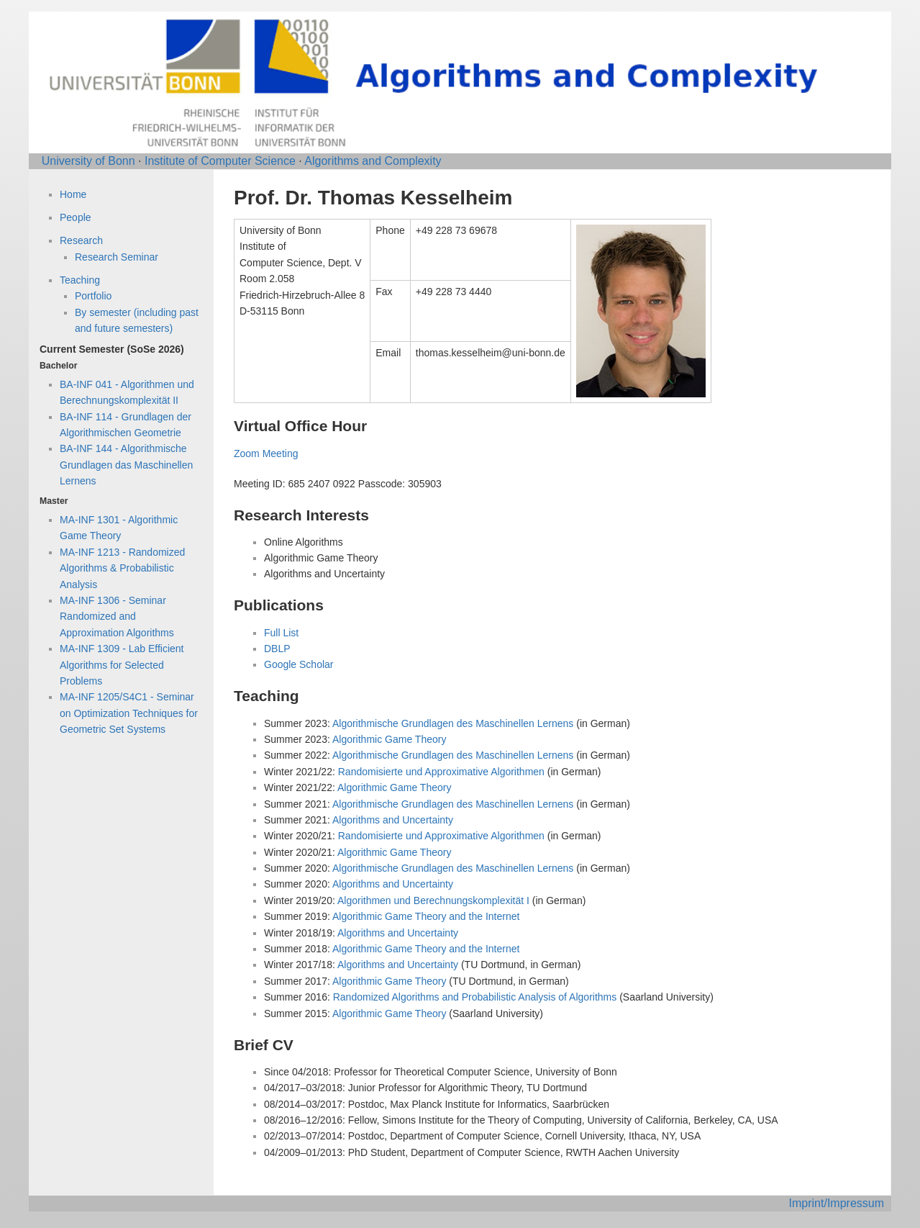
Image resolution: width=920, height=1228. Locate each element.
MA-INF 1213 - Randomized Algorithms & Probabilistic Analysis (122, 568)
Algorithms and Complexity (372, 161)
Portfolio (93, 296)
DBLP (277, 648)
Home (73, 194)
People (75, 217)
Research (81, 240)
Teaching (80, 280)
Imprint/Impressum (836, 1203)
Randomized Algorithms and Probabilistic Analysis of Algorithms (475, 997)
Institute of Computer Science (220, 161)
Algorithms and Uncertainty (392, 820)
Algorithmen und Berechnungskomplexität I (433, 900)
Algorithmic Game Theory (389, 739)
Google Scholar (299, 664)
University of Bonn (88, 161)
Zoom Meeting (266, 453)
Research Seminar (116, 257)
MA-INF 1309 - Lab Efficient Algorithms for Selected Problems (121, 665)
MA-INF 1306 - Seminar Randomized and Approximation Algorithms (117, 616)
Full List (281, 632)
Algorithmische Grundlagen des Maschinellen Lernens (452, 723)
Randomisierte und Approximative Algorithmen (441, 771)
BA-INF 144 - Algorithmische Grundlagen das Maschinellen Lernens (126, 465)
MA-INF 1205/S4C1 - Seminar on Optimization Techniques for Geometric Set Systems (129, 713)
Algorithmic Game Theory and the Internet (425, 916)
